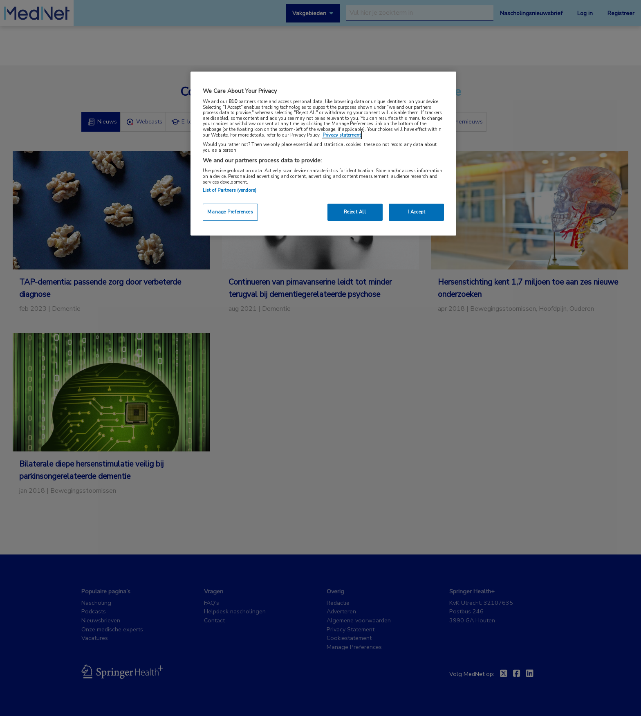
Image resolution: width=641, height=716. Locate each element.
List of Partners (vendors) (229, 190)
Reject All (355, 212)
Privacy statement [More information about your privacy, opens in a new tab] (342, 135)
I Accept (417, 212)
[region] (323, 154)
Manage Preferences (230, 212)
